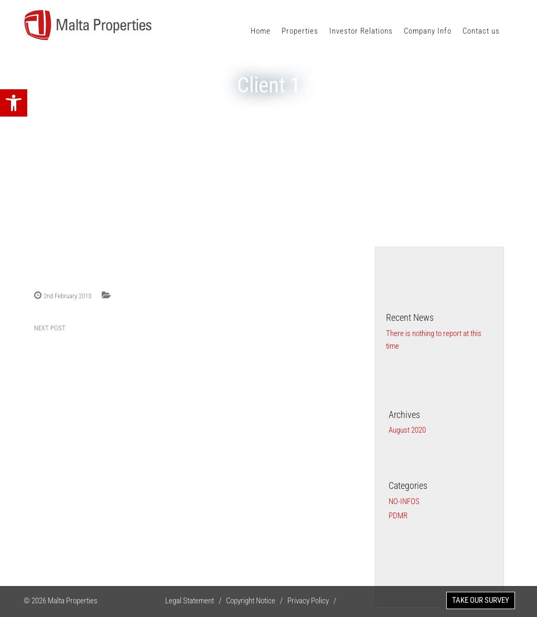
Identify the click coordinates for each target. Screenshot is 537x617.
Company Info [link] (428, 31)
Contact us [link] (481, 31)
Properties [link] (300, 31)
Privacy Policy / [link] (314, 600)
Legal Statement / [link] (195, 600)
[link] (13, 103)
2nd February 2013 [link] (67, 296)
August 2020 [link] (407, 430)
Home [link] (261, 31)
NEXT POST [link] (50, 328)
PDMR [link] (398, 515)
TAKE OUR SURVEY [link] (480, 600)
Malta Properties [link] (73, 600)
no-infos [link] (404, 501)
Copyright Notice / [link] (256, 600)
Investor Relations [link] (361, 31)
